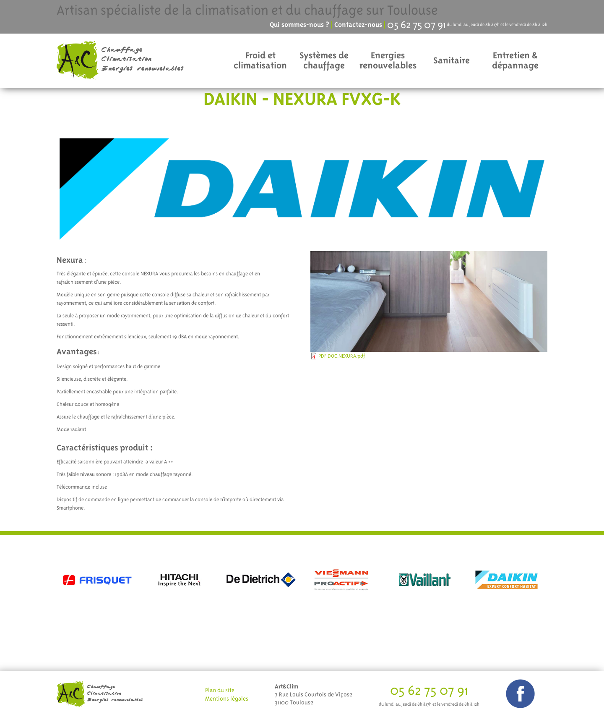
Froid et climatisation (260, 60)
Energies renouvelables (388, 60)
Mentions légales (226, 698)
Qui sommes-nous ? (299, 25)
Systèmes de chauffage (324, 60)
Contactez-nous (358, 25)
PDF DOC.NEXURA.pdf (341, 356)
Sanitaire (451, 60)
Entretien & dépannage (515, 60)
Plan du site (219, 690)
